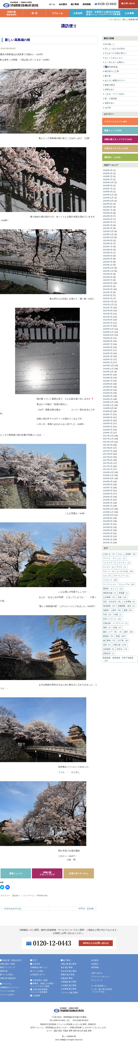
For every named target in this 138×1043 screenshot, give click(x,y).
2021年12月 (108, 300)
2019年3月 (108, 392)
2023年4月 (108, 255)
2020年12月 (108, 328)
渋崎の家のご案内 (7, 964)
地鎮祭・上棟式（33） (112, 608)
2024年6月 (108, 212)
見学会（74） (122, 647)
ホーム (52, 4)
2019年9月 (108, 373)
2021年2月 (108, 322)
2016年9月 (108, 480)
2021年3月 (108, 319)
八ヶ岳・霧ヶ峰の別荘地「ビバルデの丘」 (101, 990)
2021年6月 (108, 309)
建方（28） (129, 630)
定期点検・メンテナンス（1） (116, 621)
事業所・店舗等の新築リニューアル (94, 13)
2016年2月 (108, 501)
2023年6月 (108, 249)
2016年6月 (108, 489)
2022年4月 (108, 288)
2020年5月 (108, 349)
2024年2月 (108, 224)
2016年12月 (108, 471)
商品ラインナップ (7, 967)
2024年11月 (108, 197)
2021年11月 (108, 303)
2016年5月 (108, 492)
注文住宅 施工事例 (68, 971)
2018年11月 (108, 404)
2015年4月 (108, 531)
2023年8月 (108, 243)
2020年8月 (108, 340)
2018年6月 (108, 416)
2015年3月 (108, 534)
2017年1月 (108, 467)
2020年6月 (108, 346)
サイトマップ (96, 980)
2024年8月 (108, 206)
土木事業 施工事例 (68, 989)
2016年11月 (108, 473)
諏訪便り (117, 19)
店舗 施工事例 (67, 978)
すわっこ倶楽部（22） (127, 552)
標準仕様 (4, 971)
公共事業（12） (110, 595)
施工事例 (75, 4)
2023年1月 (108, 264)
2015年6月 (108, 525)
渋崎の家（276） (120, 643)
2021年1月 (108, 325)
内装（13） (123, 595)
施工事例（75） (110, 638)
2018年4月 (108, 422)
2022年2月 (108, 294)
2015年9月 (108, 516)
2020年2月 (108, 358)
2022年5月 (108, 285)
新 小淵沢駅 (110, 98)
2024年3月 (108, 221)
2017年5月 (108, 455)
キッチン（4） (109, 565)
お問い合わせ (128, 4)
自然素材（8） (109, 647)
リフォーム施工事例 (69, 992)
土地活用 (77, 13)
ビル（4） (107, 574)
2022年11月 (108, 270)
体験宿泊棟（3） (110, 591)
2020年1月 (108, 361)
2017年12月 (108, 434)
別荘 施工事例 (67, 967)
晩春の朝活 (109, 85)
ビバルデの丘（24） (125, 569)
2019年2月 (108, 394)
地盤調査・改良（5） (127, 604)
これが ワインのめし (114, 94)
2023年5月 (108, 252)
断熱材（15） (109, 634)
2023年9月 (108, 240)
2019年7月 (108, 379)
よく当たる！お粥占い (114, 62)
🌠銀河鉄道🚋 (110, 66)
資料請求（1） (109, 651)
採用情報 (87, 4)
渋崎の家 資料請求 (8, 978)
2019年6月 (108, 382)
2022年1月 (108, 297)
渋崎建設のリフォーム (9, 987)
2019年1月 (108, 398)
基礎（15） (128, 608)
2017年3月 (108, 461)
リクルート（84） (110, 578)
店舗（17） (118, 626)
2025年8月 (108, 185)
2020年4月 (108, 352)
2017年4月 (108, 458)
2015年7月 (108, 522)
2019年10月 (108, 370)
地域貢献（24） (110, 604)
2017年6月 (108, 452)
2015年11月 (108, 510)
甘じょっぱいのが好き (114, 48)
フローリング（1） (121, 574)
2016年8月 (108, 483)
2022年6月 (108, 282)
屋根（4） (107, 626)
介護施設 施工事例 (68, 982)
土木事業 (129, 13)
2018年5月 (108, 419)
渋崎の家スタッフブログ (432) (118, 139)
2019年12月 (108, 364)
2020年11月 (108, 331)
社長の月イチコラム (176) (116, 148)
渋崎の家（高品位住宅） (11, 13)
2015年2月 (108, 537)
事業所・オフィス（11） (113, 587)
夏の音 (107, 76)
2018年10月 (108, 407)
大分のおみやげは (11, 908)
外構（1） (118, 613)
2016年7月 (108, 486)
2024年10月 (108, 200)
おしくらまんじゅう (113, 57)
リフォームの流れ (7, 991)
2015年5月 (108, 528)
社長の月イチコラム (78, 873)
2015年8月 (108, 519)
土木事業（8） (130, 600)
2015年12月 (108, 507)
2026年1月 (108, 179)
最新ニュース (15, 873)
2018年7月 (108, 413)
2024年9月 (108, 203)
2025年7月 (108, 188)
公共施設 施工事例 (68, 985)
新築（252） (121, 634)
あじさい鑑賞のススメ (114, 80)
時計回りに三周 (111, 71)
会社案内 (63, 4)
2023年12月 (108, 230)
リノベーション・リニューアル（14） (119, 582)
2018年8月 (108, 410)
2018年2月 (108, 428)
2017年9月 (108, 443)
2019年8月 (108, 376)
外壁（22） (108, 613)
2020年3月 (108, 355)
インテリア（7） (110, 561)
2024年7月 (108, 209)
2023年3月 (108, 258)
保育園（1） (124, 591)
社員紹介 (95, 964)
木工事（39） (124, 638)
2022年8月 (108, 276)
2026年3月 (108, 173)
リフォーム (57, 13)
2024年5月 (108, 215)
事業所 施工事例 (68, 974)
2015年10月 (108, 513)
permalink (42, 895)
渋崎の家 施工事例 (68, 964)
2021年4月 (108, 315)
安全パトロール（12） (112, 617)
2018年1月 (108, 431)
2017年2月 (108, 464)
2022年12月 (108, 267)
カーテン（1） (125, 561)
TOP (110, 19)
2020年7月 (108, 343)
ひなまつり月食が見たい (115, 53)
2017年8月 (108, 446)
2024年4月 (108, 218)
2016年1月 (108, 504)
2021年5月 (108, 313)
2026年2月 (108, 176)
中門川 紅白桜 (87, 908)
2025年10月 (108, 182)
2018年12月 (108, 401)
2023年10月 (108, 236)
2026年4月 (108, 170)
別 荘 (34, 13)
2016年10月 (108, 477)
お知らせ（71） (110, 552)
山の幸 (107, 107)
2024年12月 (108, 194)
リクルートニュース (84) (115, 121)
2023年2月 (108, 261)
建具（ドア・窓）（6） (113, 630)
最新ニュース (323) (113, 130)
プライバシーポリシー (100, 976)
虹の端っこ (109, 44)
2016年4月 (108, 495)
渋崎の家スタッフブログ (47, 873)
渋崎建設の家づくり (38, 967)
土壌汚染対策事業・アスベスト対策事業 (112, 13)
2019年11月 (108, 367)
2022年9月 (108, 273)
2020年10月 (108, 334)
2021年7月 (108, 306)
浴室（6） (107, 643)
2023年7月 (108, 246)
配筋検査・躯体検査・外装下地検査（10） (118, 657)
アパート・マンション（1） (115, 556)
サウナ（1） (122, 565)
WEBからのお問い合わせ (96, 943)
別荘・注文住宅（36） (112, 600)
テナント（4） (109, 569)
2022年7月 (108, 279)
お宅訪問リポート (37, 974)
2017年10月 (108, 440)
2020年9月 (108, 337)
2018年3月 (108, 425)
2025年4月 (108, 191)
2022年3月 (108, 291)
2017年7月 (108, 449)
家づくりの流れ (6, 974)
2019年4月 (108, 388)
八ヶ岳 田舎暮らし (99, 986)
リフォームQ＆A (7, 994)
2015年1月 (108, 540)
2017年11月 (108, 437)
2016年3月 (108, 498)
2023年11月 (108, 234)
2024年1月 (108, 227)
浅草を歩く (109, 89)
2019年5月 (108, 385)
